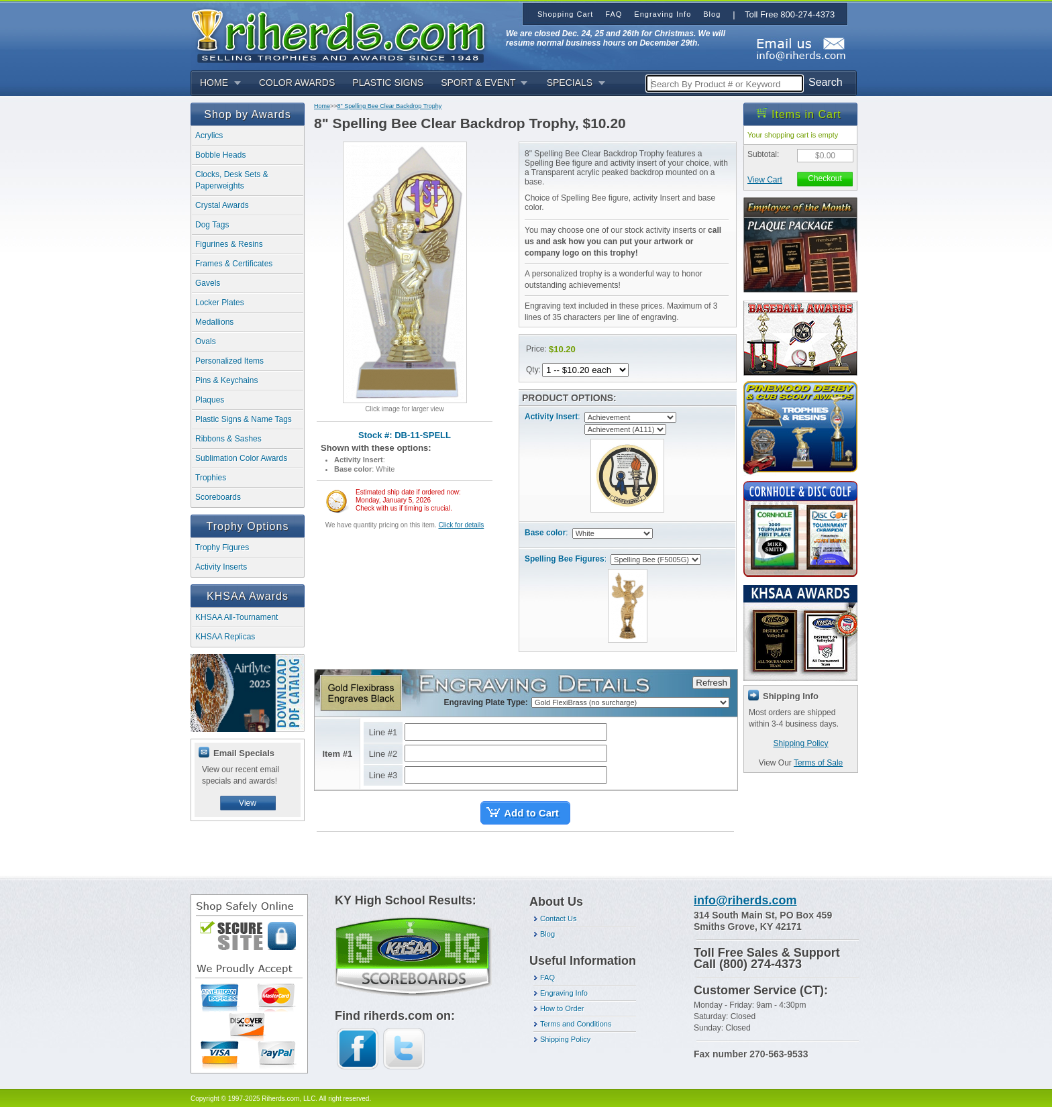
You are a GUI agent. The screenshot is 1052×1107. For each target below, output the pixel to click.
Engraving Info (564, 993)
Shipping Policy (800, 743)
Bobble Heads (220, 155)
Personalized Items (229, 361)
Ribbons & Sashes (228, 438)
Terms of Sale (818, 763)
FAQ (547, 977)
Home (322, 106)
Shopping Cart (565, 14)
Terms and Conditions (575, 1024)
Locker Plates (219, 302)
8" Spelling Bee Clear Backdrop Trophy (389, 106)
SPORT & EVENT (478, 82)
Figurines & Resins (229, 244)
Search (825, 82)
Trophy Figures (222, 547)
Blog (547, 934)
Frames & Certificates (233, 263)
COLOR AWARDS (297, 82)
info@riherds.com (745, 900)
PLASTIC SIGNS (387, 82)
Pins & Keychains (226, 380)
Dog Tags (212, 224)
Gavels (207, 283)
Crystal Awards (222, 205)
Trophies (210, 477)
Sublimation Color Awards (241, 458)
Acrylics (209, 135)
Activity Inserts (221, 567)
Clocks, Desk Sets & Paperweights (231, 180)
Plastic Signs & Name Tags (243, 419)
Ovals (205, 341)
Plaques (209, 400)
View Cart (764, 179)
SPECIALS (569, 82)
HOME (214, 82)
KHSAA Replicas (225, 636)
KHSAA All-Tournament (236, 617)
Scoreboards (218, 497)
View (247, 803)
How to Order (562, 1008)
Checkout (825, 178)
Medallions (214, 322)
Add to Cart (531, 813)
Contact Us (558, 918)
